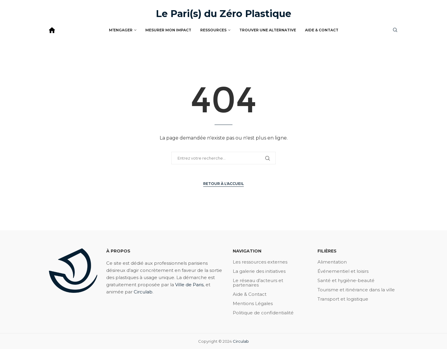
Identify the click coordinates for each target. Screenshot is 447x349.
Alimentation (332, 262)
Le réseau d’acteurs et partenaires (258, 282)
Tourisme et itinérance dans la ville (356, 289)
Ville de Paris (189, 284)
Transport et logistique (342, 299)
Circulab (143, 292)
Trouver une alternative (267, 30)
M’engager (120, 30)
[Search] (395, 30)
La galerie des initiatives (259, 271)
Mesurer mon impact (168, 30)
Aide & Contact (321, 30)
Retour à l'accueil (223, 183)
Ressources (213, 30)
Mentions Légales (253, 303)
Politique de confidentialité (263, 312)
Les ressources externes (260, 262)
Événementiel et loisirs (343, 271)
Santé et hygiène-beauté (345, 280)
